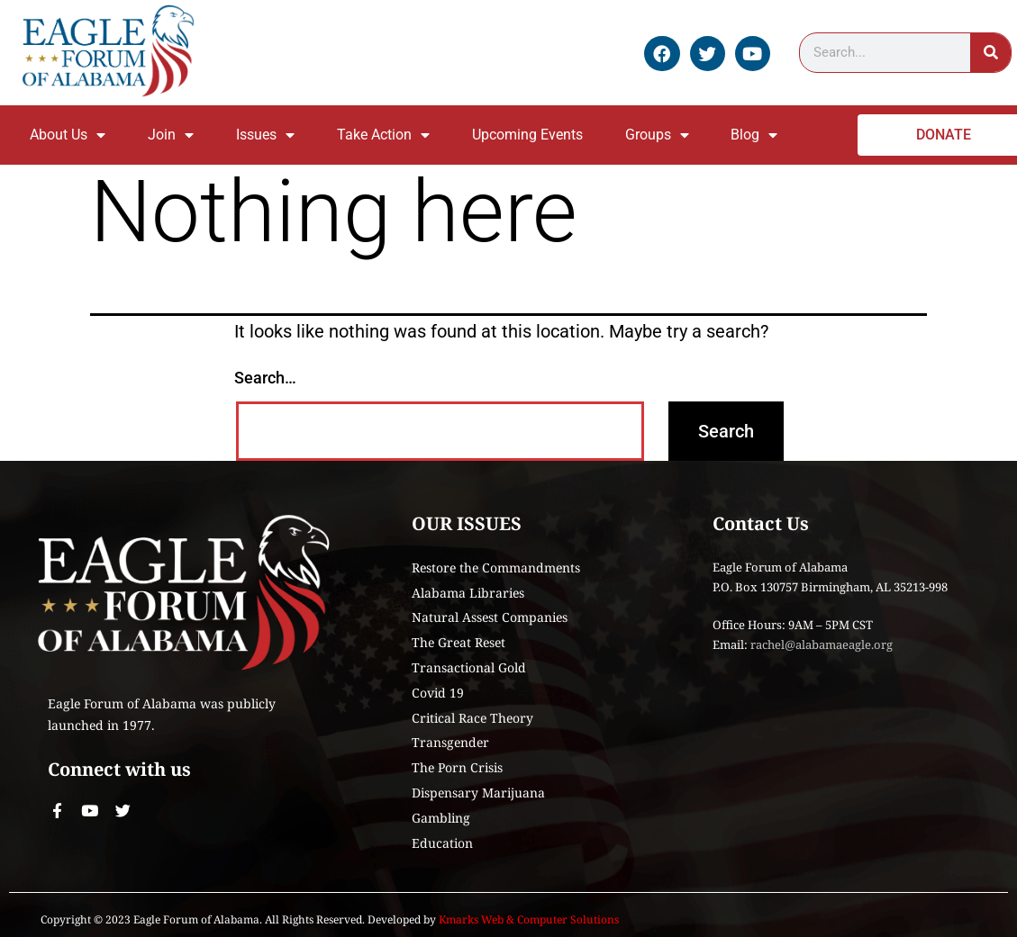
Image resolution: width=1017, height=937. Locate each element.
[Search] (990, 52)
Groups (657, 135)
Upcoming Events (527, 134)
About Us (67, 135)
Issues (265, 135)
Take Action (383, 135)
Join (171, 135)
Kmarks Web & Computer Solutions (529, 919)
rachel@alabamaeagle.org (821, 644)
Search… (265, 377)
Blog (754, 135)
